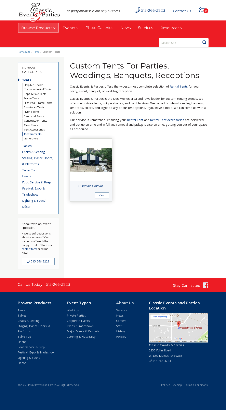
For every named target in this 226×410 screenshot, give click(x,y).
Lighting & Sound (33, 200)
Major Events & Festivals (83, 331)
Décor (26, 206)
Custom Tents (32, 134)
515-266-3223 (38, 261)
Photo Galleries (99, 28)
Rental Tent (135, 120)
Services (145, 28)
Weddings (73, 310)
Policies (121, 336)
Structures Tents (34, 107)
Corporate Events (78, 321)
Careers (121, 321)
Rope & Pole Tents (35, 94)
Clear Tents (31, 125)
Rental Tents (179, 86)
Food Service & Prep (36, 182)
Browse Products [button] (38, 28)
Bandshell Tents (34, 116)
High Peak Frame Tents (38, 103)
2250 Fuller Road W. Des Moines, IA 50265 (166, 350)
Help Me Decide (33, 85)
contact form (29, 249)
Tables (27, 146)
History (120, 331)
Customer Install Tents (37, 89)
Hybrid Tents (32, 111)
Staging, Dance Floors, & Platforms (37, 161)
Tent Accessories (34, 129)
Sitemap (177, 385)
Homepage (24, 52)
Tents (37, 52)
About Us (125, 303)
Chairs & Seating (33, 152)
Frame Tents (31, 98)
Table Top (29, 170)
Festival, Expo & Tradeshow (33, 191)
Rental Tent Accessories (167, 120)
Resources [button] (171, 28)
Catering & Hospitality (81, 336)
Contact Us (181, 11)
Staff (119, 326)
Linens (26, 176)
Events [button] (70, 28)
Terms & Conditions (196, 385)
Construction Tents (35, 120)
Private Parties (76, 315)
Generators (31, 138)
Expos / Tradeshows (80, 326)
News (126, 28)
